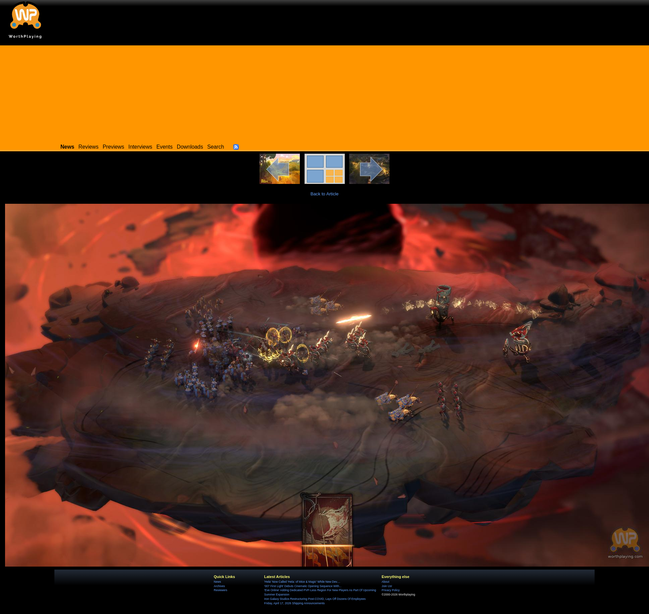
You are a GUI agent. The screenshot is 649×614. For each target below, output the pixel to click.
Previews (113, 147)
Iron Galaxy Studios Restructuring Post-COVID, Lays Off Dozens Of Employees (315, 599)
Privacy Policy (391, 590)
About (385, 581)
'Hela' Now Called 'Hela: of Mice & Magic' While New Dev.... (302, 581)
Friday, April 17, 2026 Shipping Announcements (294, 603)
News (217, 581)
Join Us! (387, 586)
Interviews (140, 147)
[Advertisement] (324, 92)
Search (215, 147)
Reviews (89, 147)
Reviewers (220, 590)
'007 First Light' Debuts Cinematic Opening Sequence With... (302, 586)
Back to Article (325, 193)
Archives (219, 586)
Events (164, 147)
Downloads (190, 147)
